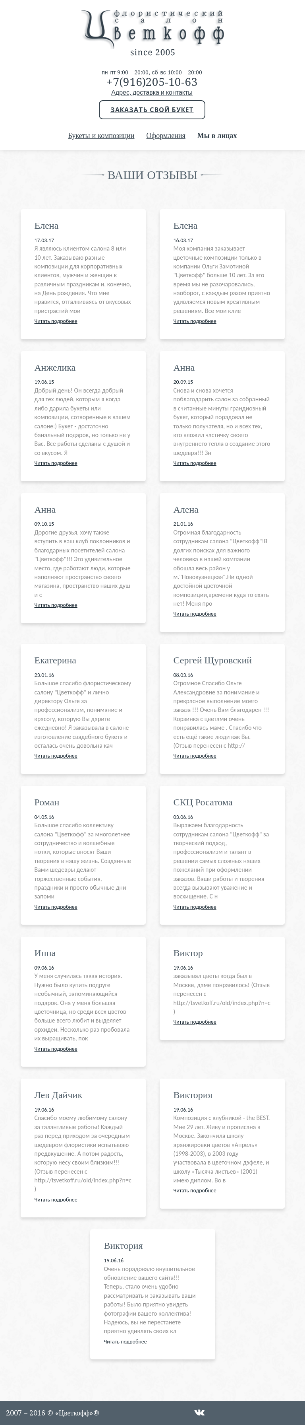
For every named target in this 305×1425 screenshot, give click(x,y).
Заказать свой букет (152, 109)
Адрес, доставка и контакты (152, 92)
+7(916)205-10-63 (151, 82)
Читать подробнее (56, 321)
